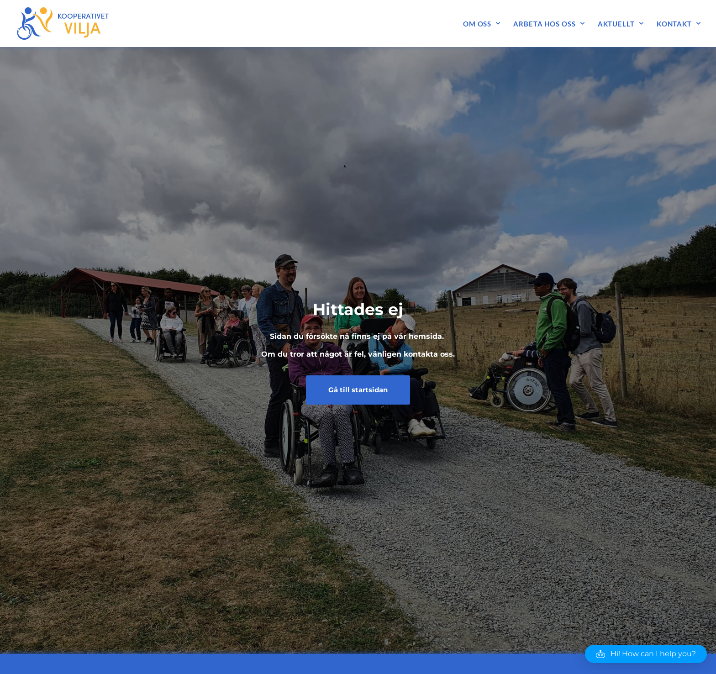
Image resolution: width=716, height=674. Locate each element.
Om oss (481, 23)
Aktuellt (621, 23)
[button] (646, 654)
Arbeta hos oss (549, 23)
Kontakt (679, 23)
